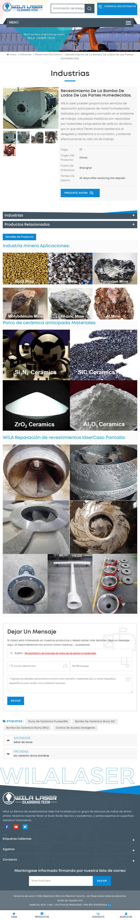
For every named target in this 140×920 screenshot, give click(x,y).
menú (70, 22)
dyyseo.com (76, 901)
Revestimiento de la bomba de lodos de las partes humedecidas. (60, 653)
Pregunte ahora (78, 193)
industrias (26, 55)
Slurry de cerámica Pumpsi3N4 (48, 721)
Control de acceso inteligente (75, 728)
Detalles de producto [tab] (19, 237)
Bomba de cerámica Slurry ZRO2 (27, 728)
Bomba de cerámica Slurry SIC (95, 721)
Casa (11, 54)
